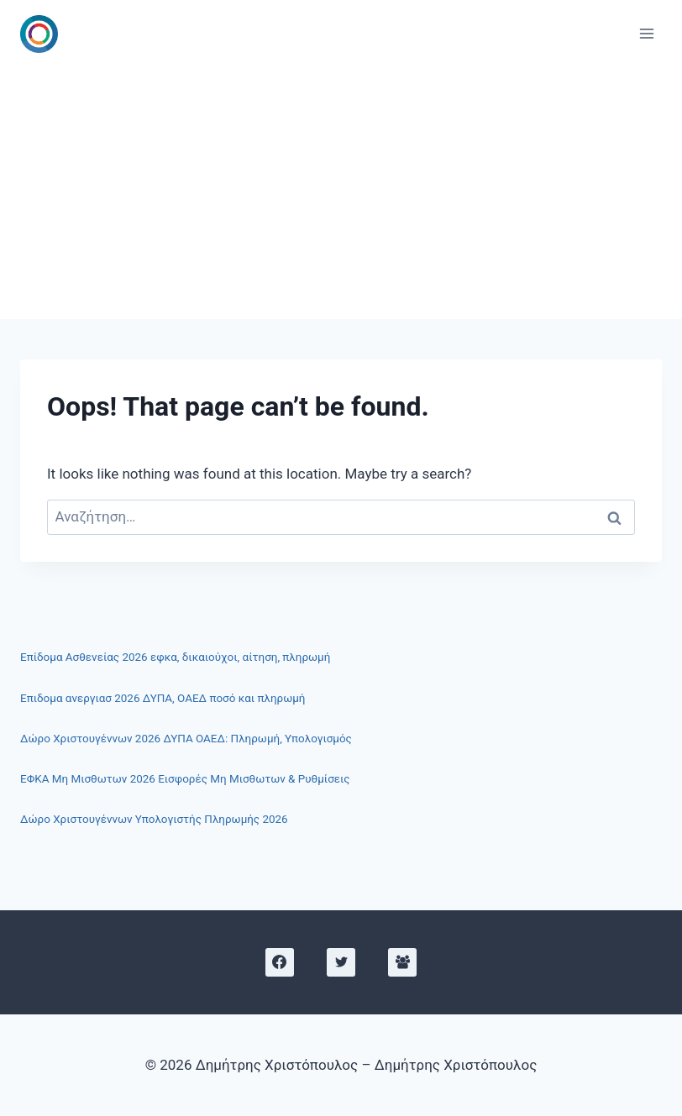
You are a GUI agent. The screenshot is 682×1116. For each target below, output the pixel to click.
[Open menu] (646, 33)
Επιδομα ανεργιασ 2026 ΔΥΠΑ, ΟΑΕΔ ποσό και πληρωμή (162, 698)
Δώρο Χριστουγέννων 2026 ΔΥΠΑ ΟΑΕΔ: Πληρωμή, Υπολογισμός (186, 738)
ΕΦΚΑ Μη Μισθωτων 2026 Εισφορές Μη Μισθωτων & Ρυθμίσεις (185, 779)
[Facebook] (279, 962)
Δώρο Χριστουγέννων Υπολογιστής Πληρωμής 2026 (154, 819)
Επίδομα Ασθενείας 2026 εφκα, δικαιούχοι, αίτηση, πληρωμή (175, 657)
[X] (341, 962)
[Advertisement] (341, 193)
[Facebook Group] (402, 962)
